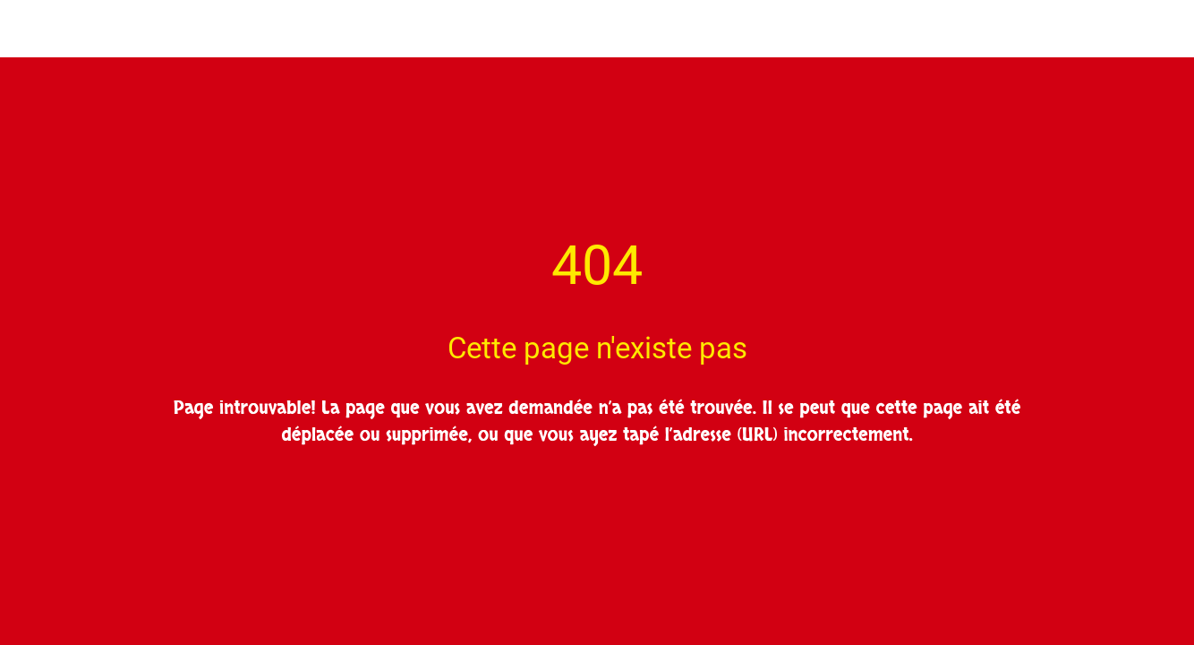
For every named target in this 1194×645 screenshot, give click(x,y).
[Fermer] (28, 28)
